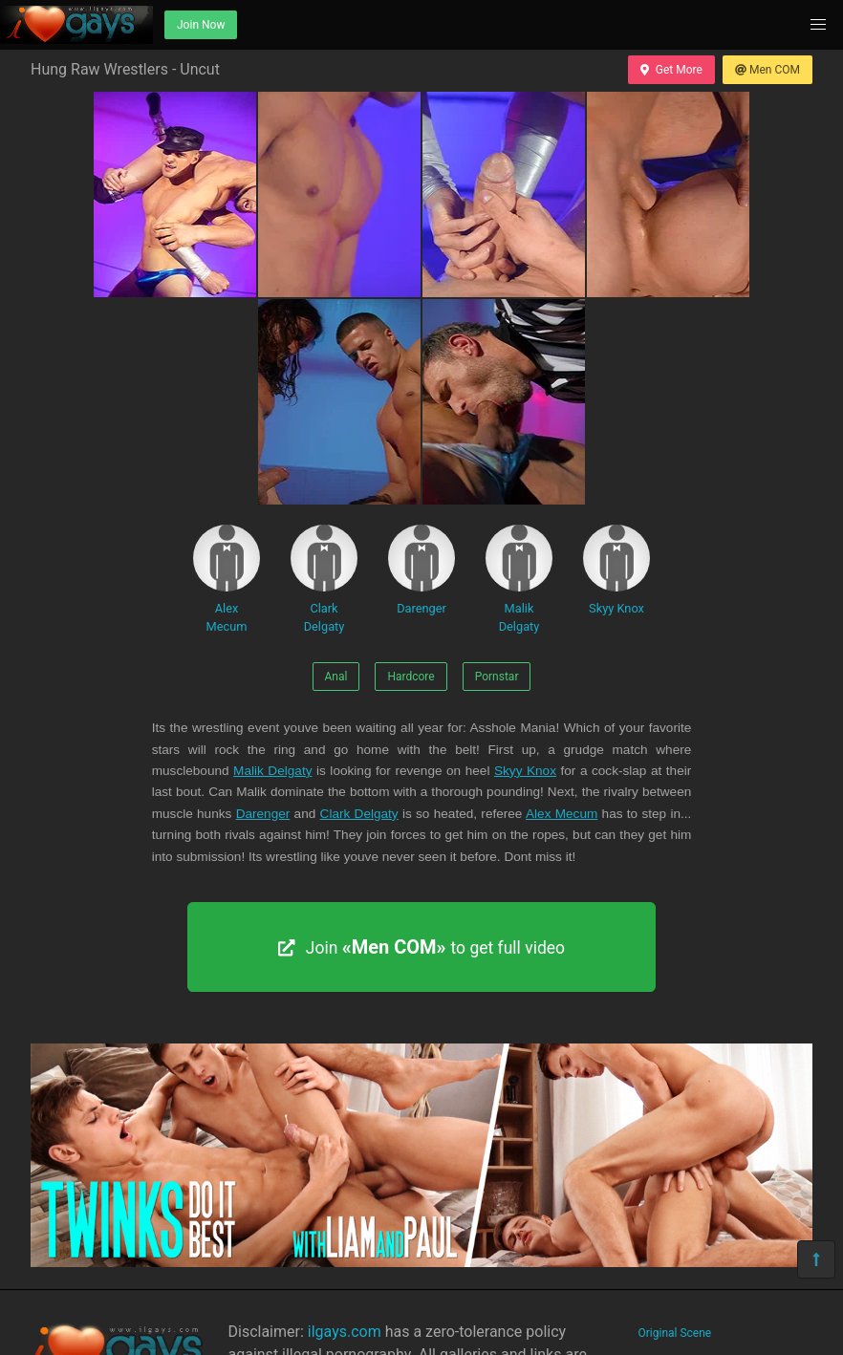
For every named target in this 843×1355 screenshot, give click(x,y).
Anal (336, 676)
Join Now (201, 25)
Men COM (767, 69)
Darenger (421, 570)
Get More (671, 69)
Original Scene (675, 1333)
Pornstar (497, 676)
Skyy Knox (616, 570)
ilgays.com (344, 1332)
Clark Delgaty (324, 579)
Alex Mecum (226, 579)
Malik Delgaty (519, 579)
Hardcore (410, 676)
